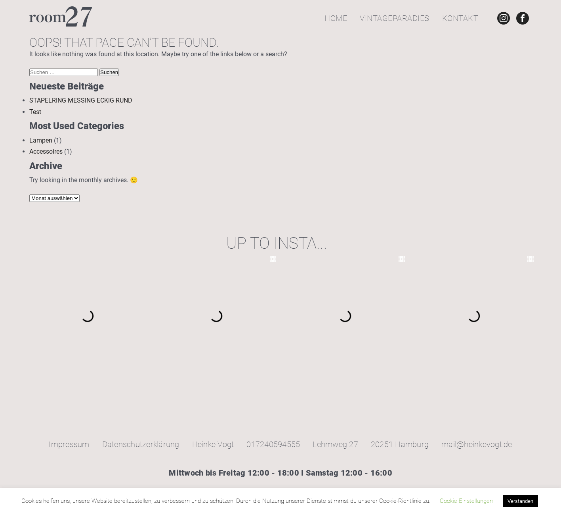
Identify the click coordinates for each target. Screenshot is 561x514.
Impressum (69, 444)
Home (335, 18)
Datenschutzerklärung (140, 444)
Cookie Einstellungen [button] (466, 500)
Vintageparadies (394, 18)
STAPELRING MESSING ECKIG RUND (80, 100)
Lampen (40, 140)
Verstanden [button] (520, 501)
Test (35, 112)
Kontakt (460, 18)
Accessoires (46, 151)
